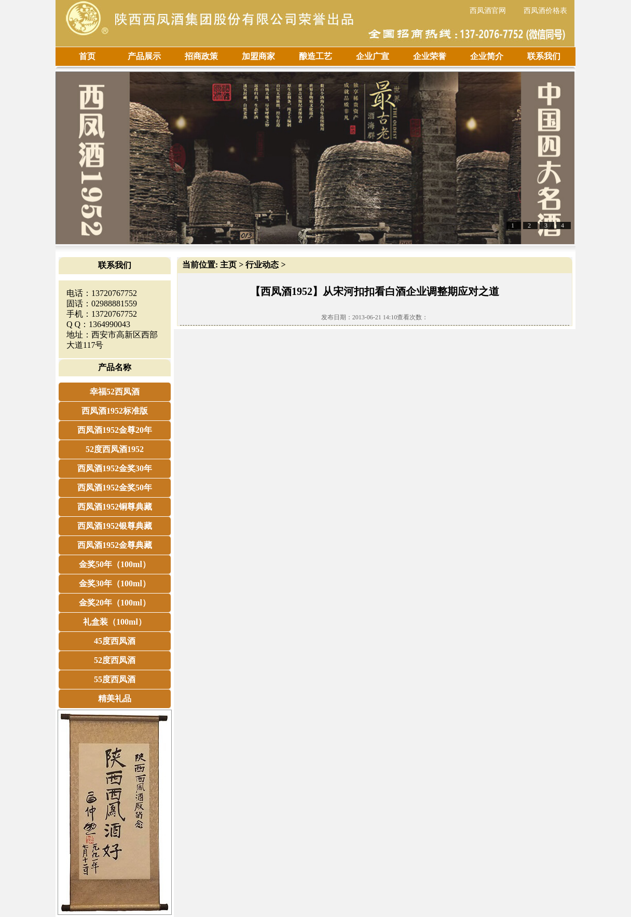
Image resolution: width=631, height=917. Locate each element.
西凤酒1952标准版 (114, 410)
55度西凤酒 (114, 679)
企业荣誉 (429, 56)
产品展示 (144, 56)
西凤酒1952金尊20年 (114, 430)
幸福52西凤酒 (115, 391)
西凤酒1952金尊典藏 (114, 545)
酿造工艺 (315, 56)
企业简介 (486, 56)
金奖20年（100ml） (114, 602)
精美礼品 (114, 698)
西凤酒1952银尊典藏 (114, 525)
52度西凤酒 (114, 660)
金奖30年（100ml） (114, 583)
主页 (228, 264)
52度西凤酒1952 (115, 449)
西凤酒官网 (488, 11)
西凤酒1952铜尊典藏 (114, 506)
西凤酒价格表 (545, 11)
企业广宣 (372, 56)
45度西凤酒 (114, 641)
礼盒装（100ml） (114, 621)
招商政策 (201, 56)
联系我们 (543, 56)
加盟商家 (258, 56)
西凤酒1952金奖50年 (114, 487)
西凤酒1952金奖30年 (114, 468)
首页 (87, 56)
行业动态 (262, 264)
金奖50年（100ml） (114, 564)
